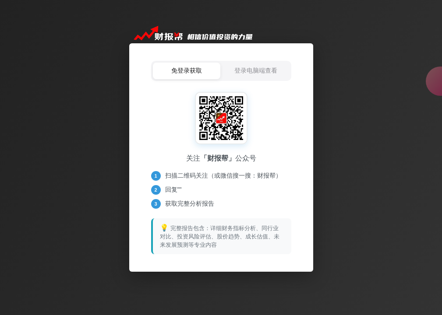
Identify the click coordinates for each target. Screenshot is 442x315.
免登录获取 (186, 70)
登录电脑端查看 (255, 70)
